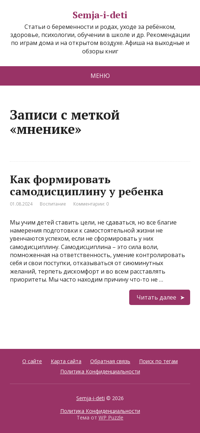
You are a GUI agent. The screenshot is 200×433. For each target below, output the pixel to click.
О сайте (32, 361)
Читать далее (156, 297)
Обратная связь (110, 361)
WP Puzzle (111, 417)
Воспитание (53, 204)
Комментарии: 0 (91, 204)
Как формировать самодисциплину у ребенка (87, 185)
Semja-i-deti (100, 15)
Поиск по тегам (158, 361)
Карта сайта (66, 361)
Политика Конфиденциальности (100, 371)
